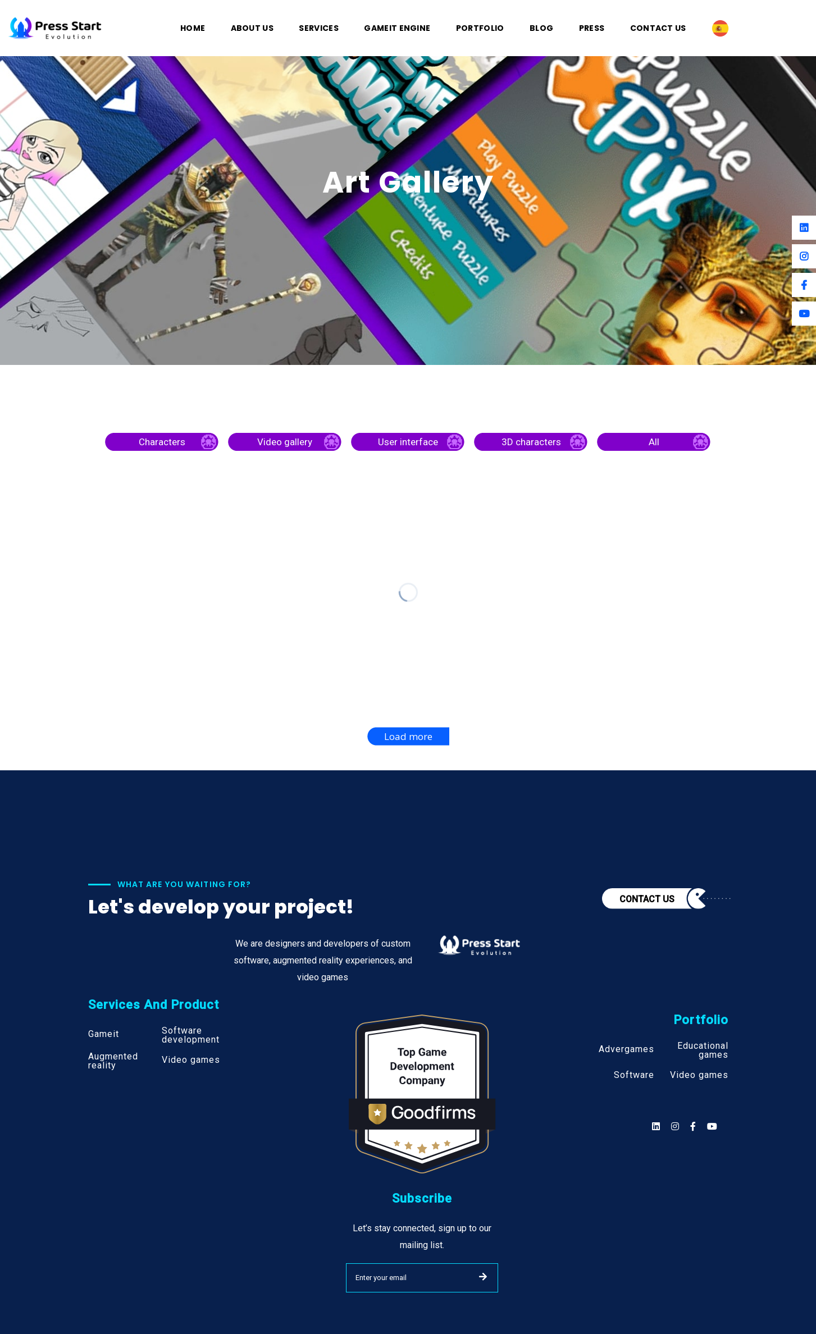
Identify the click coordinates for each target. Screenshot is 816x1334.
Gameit (103, 1034)
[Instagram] (804, 256)
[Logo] (55, 27)
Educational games (702, 1050)
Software (634, 1075)
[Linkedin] (804, 227)
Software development (191, 1035)
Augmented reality (113, 1061)
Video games (191, 1060)
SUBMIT (483, 1276)
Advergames (626, 1049)
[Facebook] (804, 285)
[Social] (712, 1126)
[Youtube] (804, 313)
